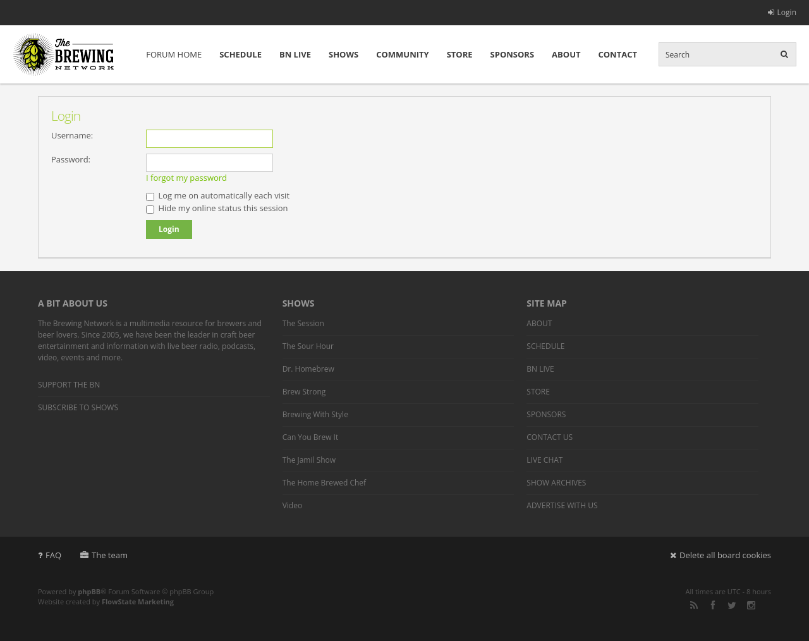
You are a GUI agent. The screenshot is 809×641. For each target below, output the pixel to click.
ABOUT (566, 54)
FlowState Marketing (138, 601)
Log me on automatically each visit (217, 195)
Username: (72, 135)
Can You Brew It (311, 437)
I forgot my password (186, 177)
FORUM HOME (174, 54)
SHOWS (343, 54)
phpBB (89, 591)
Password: (70, 159)
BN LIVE (295, 54)
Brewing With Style (315, 414)
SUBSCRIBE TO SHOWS (78, 407)
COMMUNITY (402, 54)
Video (292, 505)
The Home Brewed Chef (324, 482)
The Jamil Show (309, 460)
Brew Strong (304, 391)
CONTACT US (549, 437)
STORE (460, 54)
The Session (303, 323)
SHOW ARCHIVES (556, 482)
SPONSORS (512, 54)
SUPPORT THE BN (69, 384)
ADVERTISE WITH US (561, 505)
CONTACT (617, 54)
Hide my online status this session (217, 208)
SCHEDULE (240, 54)
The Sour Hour (308, 346)
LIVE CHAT (544, 460)
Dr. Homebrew (308, 368)
